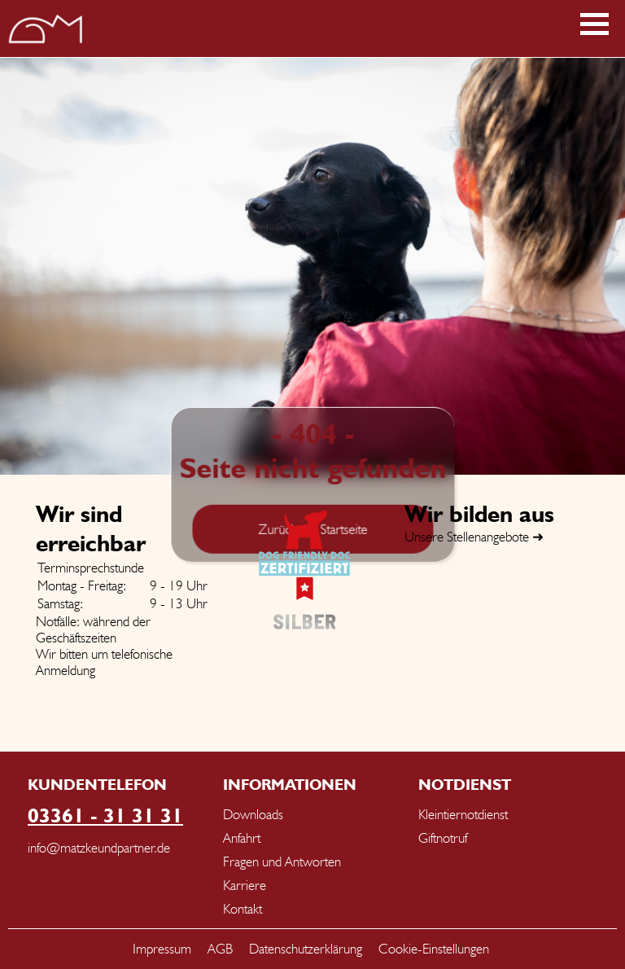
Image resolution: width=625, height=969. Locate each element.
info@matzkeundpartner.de (99, 848)
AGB (220, 948)
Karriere (244, 885)
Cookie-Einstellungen (433, 948)
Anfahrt (241, 838)
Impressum (162, 948)
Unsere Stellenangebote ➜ (474, 536)
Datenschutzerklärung (305, 948)
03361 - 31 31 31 (105, 815)
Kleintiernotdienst (463, 814)
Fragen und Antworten (282, 861)
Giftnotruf (442, 838)
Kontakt (242, 909)
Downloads (253, 814)
